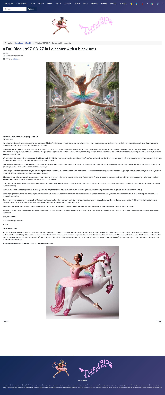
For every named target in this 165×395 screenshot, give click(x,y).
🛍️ (152, 4)
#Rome (104, 4)
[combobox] (15, 9)
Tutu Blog (16, 59)
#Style (49, 4)
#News (41, 4)
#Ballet (58, 4)
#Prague (123, 4)
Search (31, 9)
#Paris (77, 4)
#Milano (113, 4)
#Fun (33, 4)
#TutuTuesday (21, 4)
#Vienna (94, 4)
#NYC (85, 4)
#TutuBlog (9, 4)
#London (67, 4)
